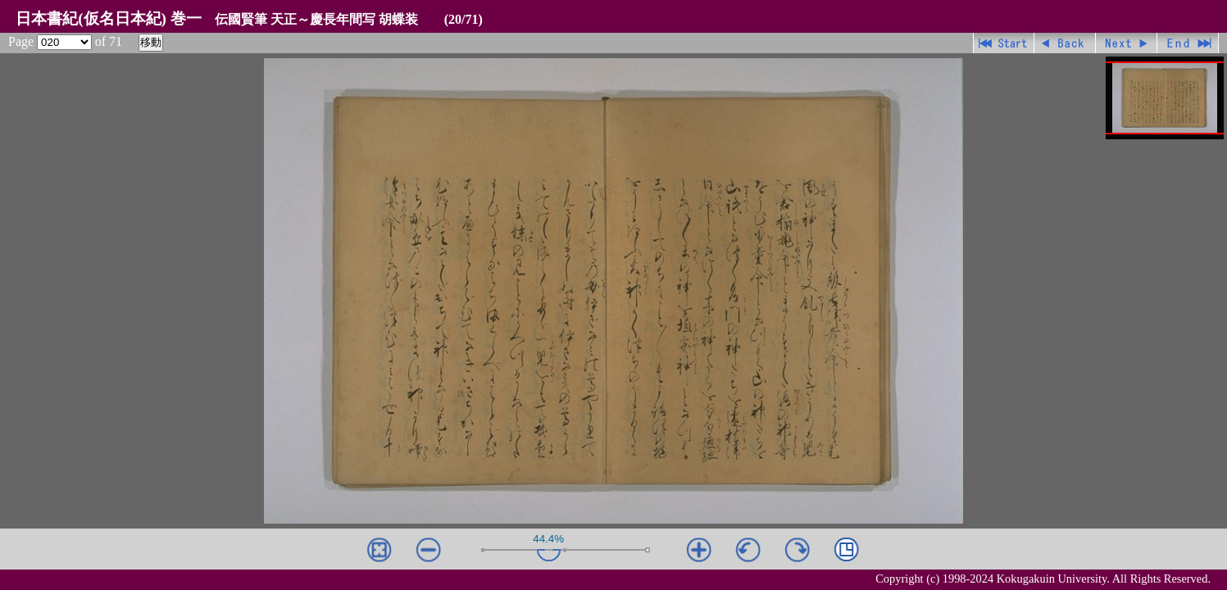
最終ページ (1188, 43)
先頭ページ (1003, 43)
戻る (1065, 43)
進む (1126, 43)
